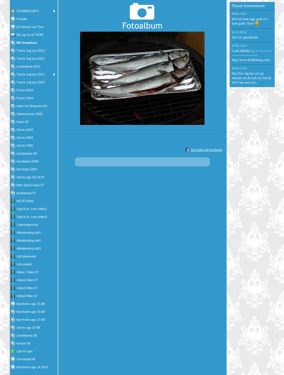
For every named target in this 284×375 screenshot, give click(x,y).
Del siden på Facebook (206, 150)
